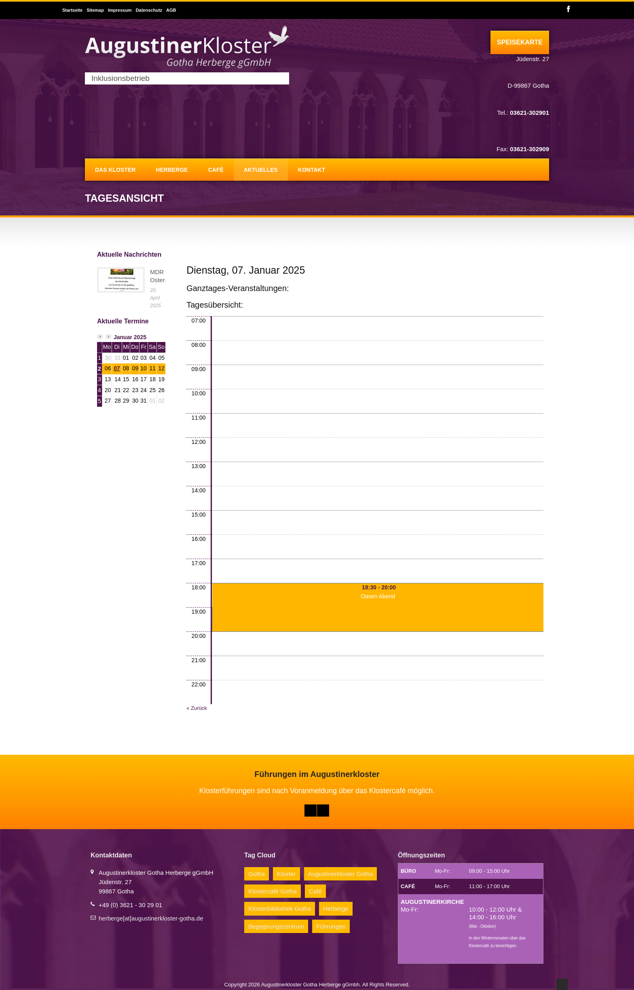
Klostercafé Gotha (272, 891)
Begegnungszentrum (276, 926)
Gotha (256, 873)
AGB (171, 10)
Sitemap (95, 10)
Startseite (72, 10)
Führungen (331, 926)
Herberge (172, 170)
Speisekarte (520, 42)
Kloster (286, 873)
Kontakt (311, 170)
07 (117, 368)
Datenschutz (149, 10)
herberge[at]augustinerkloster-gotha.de (151, 918)
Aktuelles (261, 170)
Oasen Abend (378, 596)
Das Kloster (115, 170)
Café (216, 170)
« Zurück (196, 708)
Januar (123, 337)
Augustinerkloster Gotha (340, 873)
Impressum (120, 10)
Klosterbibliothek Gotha (279, 908)
